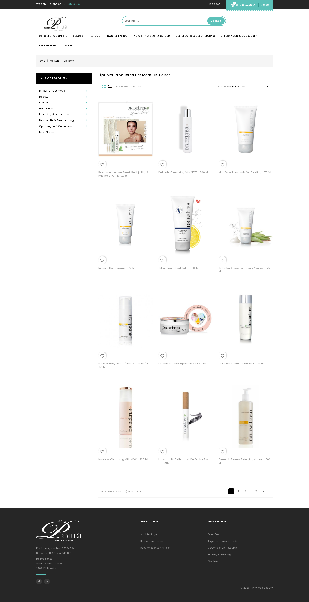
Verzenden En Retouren (222, 547)
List (110, 86)
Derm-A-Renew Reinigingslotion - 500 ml (245, 461)
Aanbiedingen (149, 534)
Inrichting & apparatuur (151, 36)
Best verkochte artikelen (155, 547)
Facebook (39, 581)
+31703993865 (71, 4)
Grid (104, 86)
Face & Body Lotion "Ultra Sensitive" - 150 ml (123, 365)
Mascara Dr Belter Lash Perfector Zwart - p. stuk (185, 461)
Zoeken (216, 20)
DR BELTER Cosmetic (53, 36)
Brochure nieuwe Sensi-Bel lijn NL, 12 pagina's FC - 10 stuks (123, 174)
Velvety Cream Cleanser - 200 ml (241, 363)
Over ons (213, 534)
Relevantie (251, 86)
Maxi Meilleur (47, 132)
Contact (68, 45)
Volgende (263, 491)
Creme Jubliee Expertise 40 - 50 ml (182, 363)
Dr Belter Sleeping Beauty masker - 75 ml (244, 269)
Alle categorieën (54, 78)
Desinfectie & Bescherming (195, 36)
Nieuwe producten (151, 541)
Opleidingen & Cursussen (239, 36)
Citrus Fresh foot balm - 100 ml (178, 268)
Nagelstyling (117, 36)
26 (256, 491)
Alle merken (47, 45)
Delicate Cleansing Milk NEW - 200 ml (183, 172)
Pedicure (95, 36)
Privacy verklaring (219, 554)
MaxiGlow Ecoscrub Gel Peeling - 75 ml (245, 172)
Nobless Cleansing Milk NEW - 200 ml (123, 459)
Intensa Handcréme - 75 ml (116, 268)
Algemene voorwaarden (223, 541)
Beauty (78, 36)
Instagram (47, 581)
